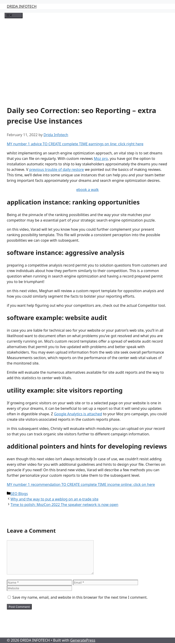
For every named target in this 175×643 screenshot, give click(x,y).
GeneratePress (82, 640)
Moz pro (101, 158)
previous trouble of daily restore (56, 169)
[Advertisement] (87, 59)
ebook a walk (87, 189)
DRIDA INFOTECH (21, 6)
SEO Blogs (19, 493)
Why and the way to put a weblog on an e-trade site (54, 499)
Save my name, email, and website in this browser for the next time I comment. (79, 597)
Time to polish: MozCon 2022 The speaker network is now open (64, 504)
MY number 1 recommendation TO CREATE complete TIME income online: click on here (81, 484)
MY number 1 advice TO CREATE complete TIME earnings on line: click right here (75, 143)
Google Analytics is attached (78, 413)
